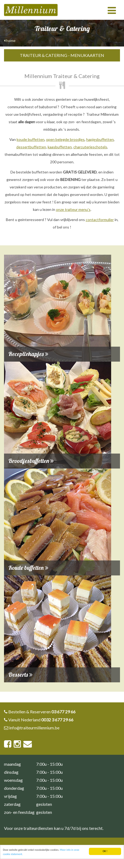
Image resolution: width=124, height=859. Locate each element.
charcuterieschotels (90, 147)
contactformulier (100, 219)
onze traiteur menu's (73, 209)
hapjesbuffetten (100, 139)
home (10, 40)
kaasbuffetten (60, 147)
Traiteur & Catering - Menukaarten (62, 55)
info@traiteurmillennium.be (34, 727)
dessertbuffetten (31, 147)
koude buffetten (30, 139)
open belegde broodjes (65, 139)
